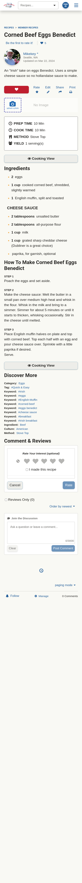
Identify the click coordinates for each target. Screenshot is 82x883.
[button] (41, 159)
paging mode (65, 585)
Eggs (22, 383)
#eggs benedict (27, 408)
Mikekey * (30, 54)
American (22, 428)
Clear (12, 548)
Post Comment (63, 548)
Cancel (15, 485)
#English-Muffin (27, 399)
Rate (68, 485)
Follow (12, 596)
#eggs (22, 395)
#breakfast (24, 416)
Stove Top (22, 432)
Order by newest (63, 506)
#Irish (21, 391)
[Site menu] (76, 5)
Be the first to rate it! (19, 43)
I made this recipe (42, 469)
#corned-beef (26, 403)
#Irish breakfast (27, 420)
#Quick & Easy (20, 387)
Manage (41, 596)
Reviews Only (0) (21, 499)
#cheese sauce (27, 412)
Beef (23, 424)
